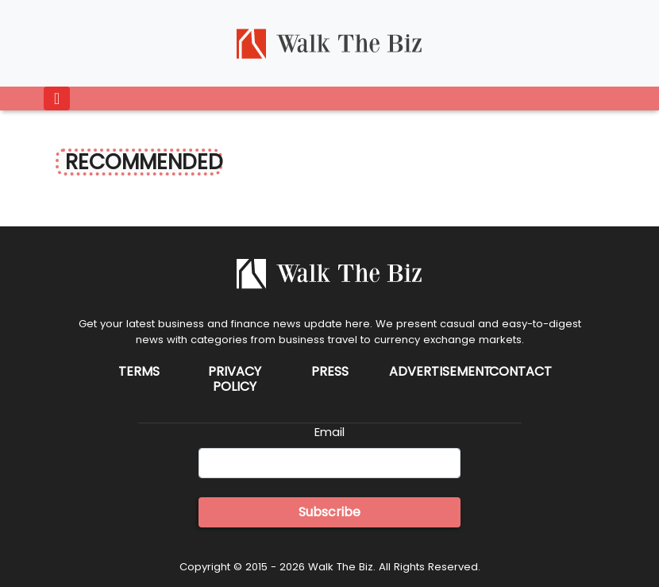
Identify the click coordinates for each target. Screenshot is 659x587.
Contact (520, 371)
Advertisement (440, 371)
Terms (139, 371)
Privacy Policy (234, 379)
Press (330, 371)
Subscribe (329, 512)
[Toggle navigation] (57, 98)
